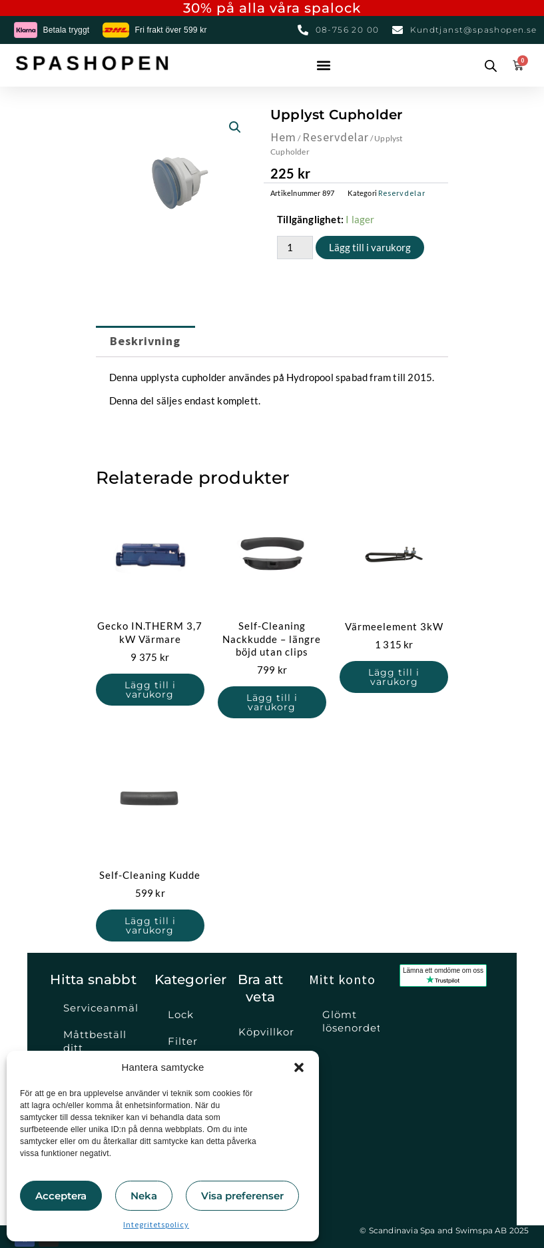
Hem (283, 137)
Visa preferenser (242, 1195)
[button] (299, 1067)
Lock (181, 1014)
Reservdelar (335, 137)
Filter (183, 1041)
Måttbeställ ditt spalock (95, 1047)
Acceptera (61, 1195)
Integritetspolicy (156, 1224)
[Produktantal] (295, 247)
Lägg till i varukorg (370, 247)
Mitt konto (342, 979)
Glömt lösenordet (351, 1021)
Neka (144, 1195)
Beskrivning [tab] (145, 340)
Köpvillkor (266, 1031)
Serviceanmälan (100, 1007)
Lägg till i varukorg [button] (150, 689)
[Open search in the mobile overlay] (488, 65)
